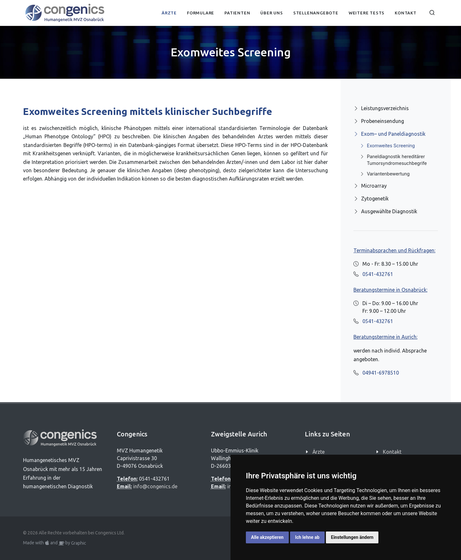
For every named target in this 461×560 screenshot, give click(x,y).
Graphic (78, 543)
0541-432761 (377, 274)
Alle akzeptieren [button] (267, 537)
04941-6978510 (380, 373)
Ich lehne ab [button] (307, 537)
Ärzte (318, 452)
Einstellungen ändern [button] (352, 537)
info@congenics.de (155, 486)
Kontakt (392, 452)
